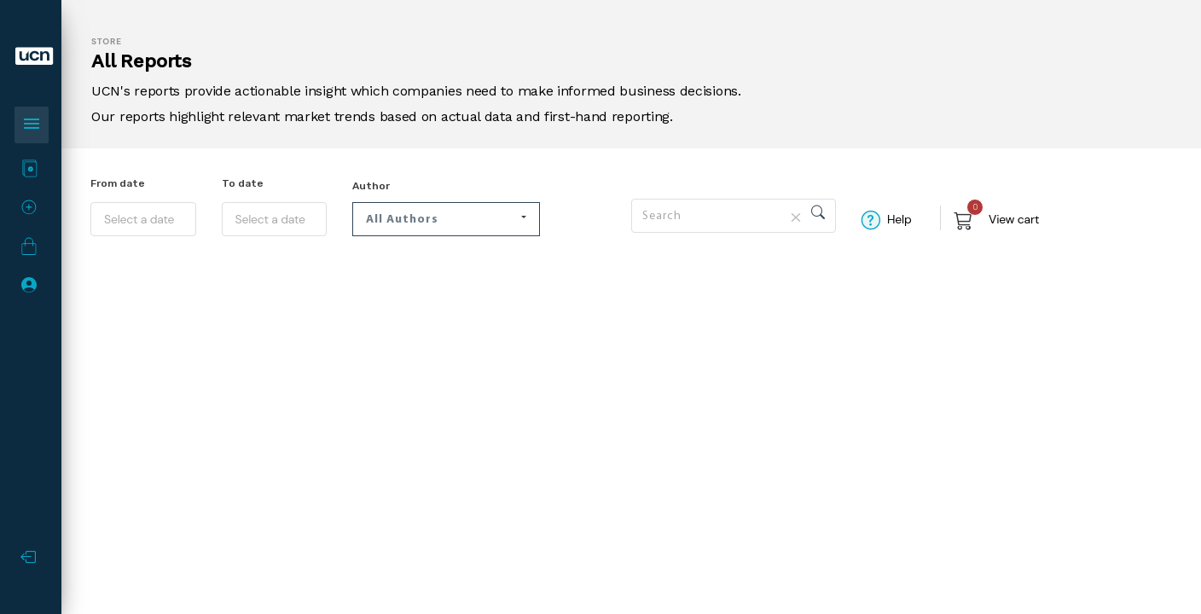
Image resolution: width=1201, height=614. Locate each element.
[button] (446, 219)
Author (371, 186)
